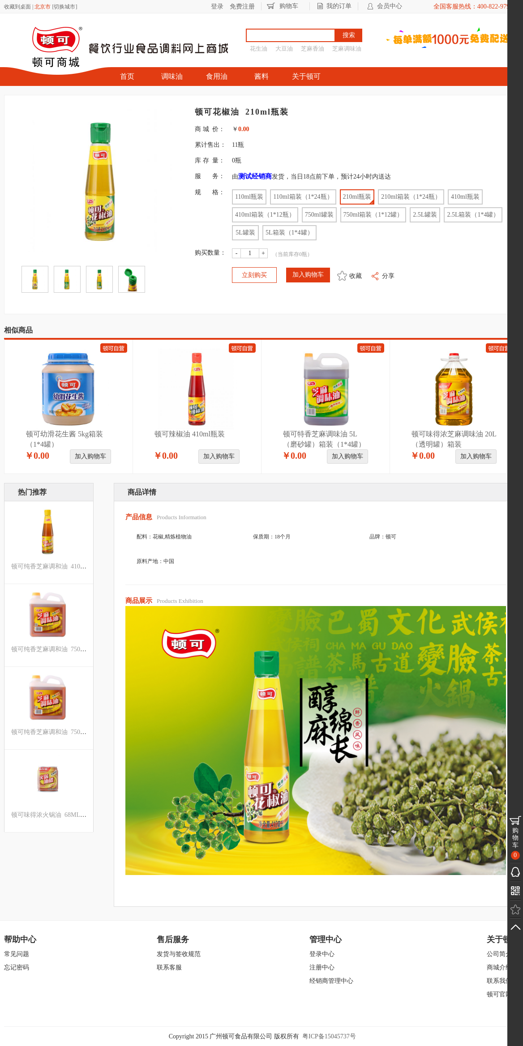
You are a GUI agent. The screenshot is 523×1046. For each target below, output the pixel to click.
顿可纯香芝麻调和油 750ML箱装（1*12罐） (72, 732)
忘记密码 (16, 967)
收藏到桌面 (17, 7)
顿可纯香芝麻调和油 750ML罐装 (56, 649)
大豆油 (284, 48)
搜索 (349, 35)
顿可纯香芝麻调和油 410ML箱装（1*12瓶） (72, 566)
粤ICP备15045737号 (329, 1036)
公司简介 (499, 954)
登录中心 (321, 954)
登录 (217, 6)
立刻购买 (254, 275)
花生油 (258, 48)
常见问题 (16, 954)
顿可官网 (499, 994)
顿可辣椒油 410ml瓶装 (189, 434)
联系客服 (169, 967)
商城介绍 (499, 967)
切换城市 (64, 7)
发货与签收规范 (179, 954)
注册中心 (321, 967)
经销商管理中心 (331, 981)
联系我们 (499, 981)
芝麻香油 (312, 48)
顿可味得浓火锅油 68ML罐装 (52, 814)
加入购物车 (90, 456)
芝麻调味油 (346, 48)
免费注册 (242, 6)
